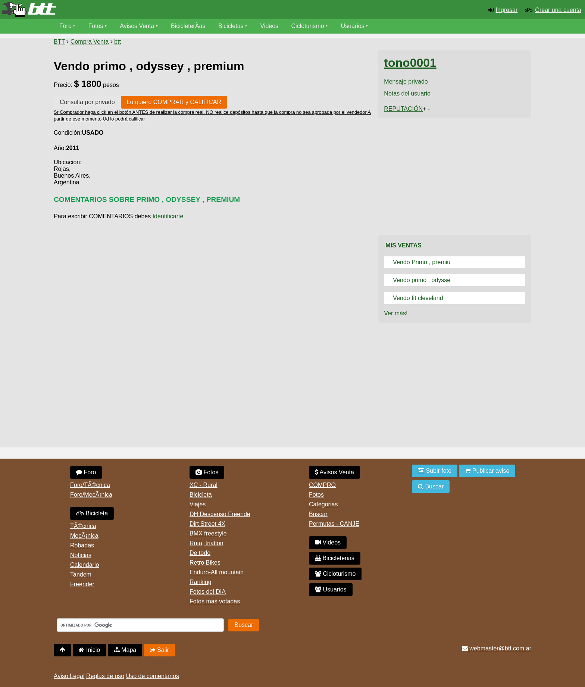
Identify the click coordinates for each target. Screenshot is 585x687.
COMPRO (322, 485)
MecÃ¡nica (84, 536)
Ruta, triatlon (206, 543)
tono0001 (410, 62)
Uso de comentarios (152, 676)
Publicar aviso (487, 471)
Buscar (318, 514)
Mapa (125, 650)
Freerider (82, 584)
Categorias (323, 504)
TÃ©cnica (83, 526)
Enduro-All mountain (217, 572)
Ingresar (507, 10)
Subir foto (434, 471)
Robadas (82, 545)
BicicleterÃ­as (188, 26)
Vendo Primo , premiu (421, 262)
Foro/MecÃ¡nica (91, 494)
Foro (65, 26)
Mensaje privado (406, 81)
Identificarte (168, 216)
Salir (159, 650)
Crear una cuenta (558, 10)
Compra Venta (90, 41)
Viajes (198, 504)
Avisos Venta (137, 26)
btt (117, 41)
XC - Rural (204, 485)
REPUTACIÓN (403, 109)
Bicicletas (232, 26)
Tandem (80, 574)
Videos (269, 26)
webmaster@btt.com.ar (496, 648)
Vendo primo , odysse (421, 280)
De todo (200, 553)
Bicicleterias (334, 558)
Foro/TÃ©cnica (90, 485)
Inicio (89, 650)
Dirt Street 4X (207, 524)
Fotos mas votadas (215, 601)
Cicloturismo (307, 26)
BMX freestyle (208, 533)
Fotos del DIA (208, 591)
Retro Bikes (205, 562)
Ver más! (395, 313)
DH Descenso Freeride (220, 514)
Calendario (84, 565)
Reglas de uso (105, 676)
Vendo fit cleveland (418, 298)
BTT (59, 41)
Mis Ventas (403, 245)
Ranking (201, 582)
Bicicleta (92, 513)
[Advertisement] (213, 279)
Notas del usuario (407, 93)
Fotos (95, 26)
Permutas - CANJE (334, 524)
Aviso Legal (69, 676)
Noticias (80, 555)
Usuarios (353, 26)
